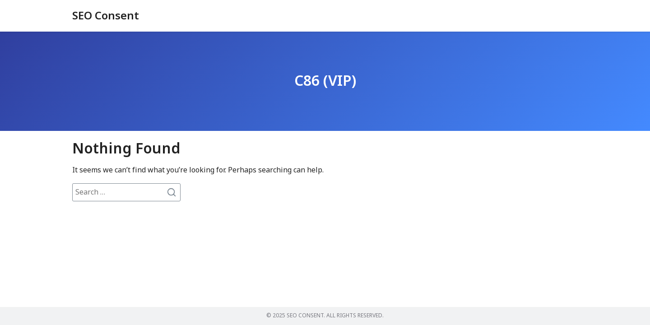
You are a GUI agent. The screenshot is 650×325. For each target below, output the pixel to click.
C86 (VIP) (325, 81)
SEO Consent (105, 16)
